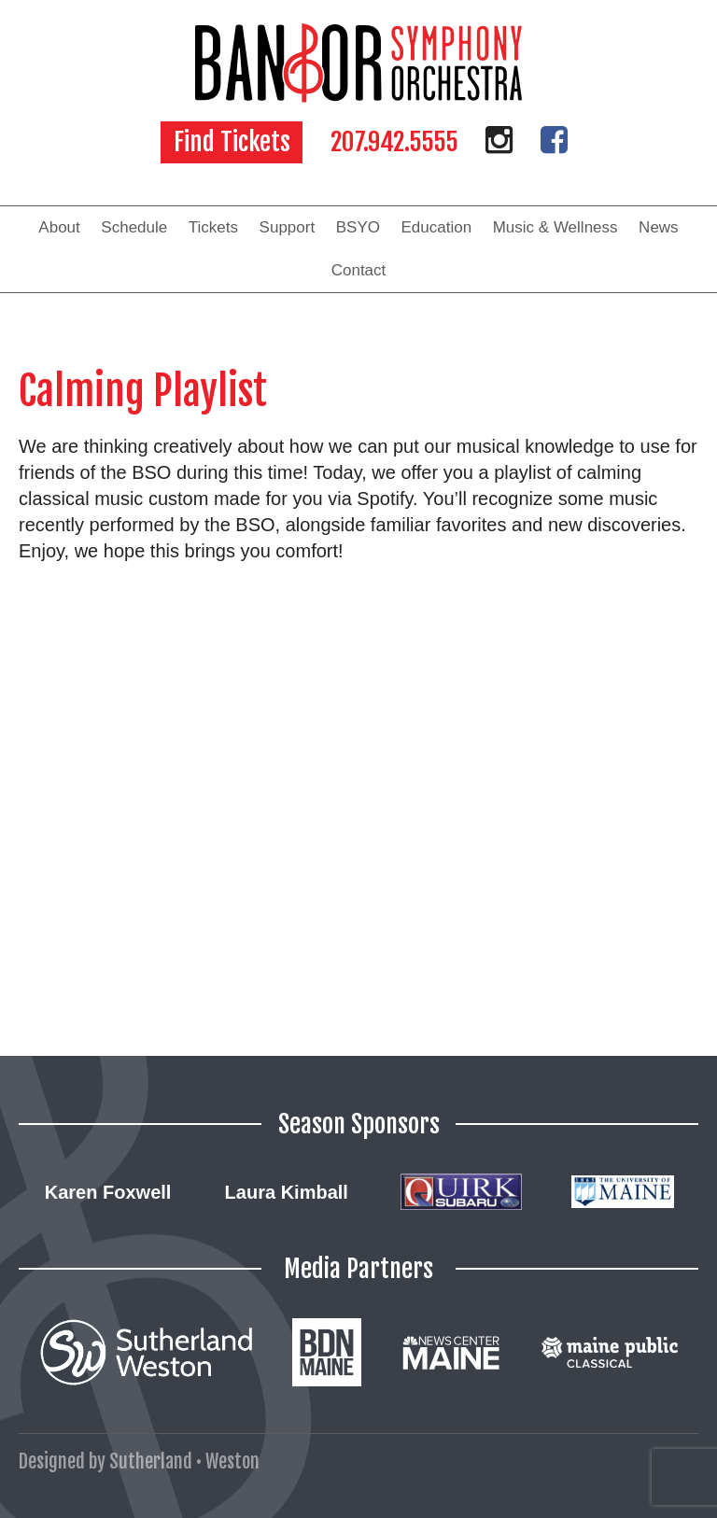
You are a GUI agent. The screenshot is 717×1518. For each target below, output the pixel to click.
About (58, 227)
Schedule (134, 227)
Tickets (213, 227)
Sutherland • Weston (184, 1461)
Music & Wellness (555, 227)
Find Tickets (232, 142)
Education (436, 227)
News (659, 227)
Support (288, 227)
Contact (359, 270)
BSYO (358, 227)
